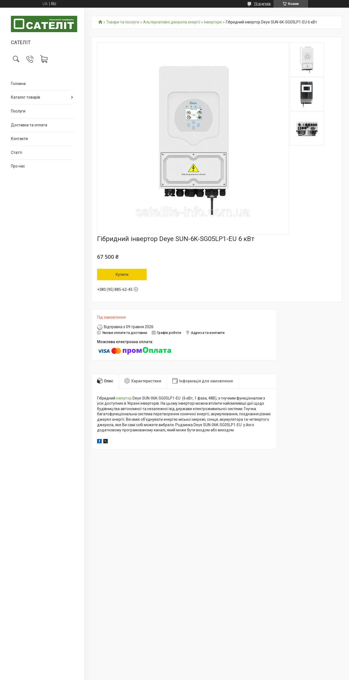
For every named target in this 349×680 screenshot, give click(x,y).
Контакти (19, 138)
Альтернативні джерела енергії (171, 22)
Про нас (18, 166)
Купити (122, 274)
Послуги (18, 111)
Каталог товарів (25, 97)
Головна (18, 83)
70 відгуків (262, 4)
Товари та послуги (122, 22)
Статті (16, 152)
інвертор (124, 398)
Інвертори (213, 22)
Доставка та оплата (29, 125)
